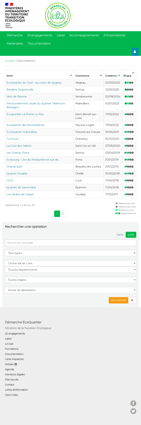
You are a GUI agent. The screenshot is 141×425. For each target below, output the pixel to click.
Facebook (133, 401)
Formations (11, 349)
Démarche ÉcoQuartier (23, 322)
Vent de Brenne (17, 96)
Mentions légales (15, 374)
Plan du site (11, 379)
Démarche (14, 35)
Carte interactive (14, 359)
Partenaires (15, 43)
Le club (9, 343)
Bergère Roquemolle (20, 89)
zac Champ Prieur (18, 152)
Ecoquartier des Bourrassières (25, 125)
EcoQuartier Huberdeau (22, 132)
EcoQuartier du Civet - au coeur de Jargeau (34, 82)
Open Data (11, 395)
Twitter (133, 408)
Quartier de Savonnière (21, 187)
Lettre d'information (16, 389)
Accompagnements (84, 35)
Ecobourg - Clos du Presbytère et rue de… (33, 159)
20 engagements (39, 35)
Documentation (39, 43)
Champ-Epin (14, 166)
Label (61, 35)
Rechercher (118, 300)
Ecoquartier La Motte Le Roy (25, 114)
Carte (120, 234)
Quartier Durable (17, 173)
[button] (132, 300)
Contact (9, 384)
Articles (9, 364)
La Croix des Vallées (19, 145)
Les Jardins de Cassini (20, 194)
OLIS (10, 180)
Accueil (9, 60)
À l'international (114, 35)
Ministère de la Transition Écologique (28, 328)
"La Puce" (13, 139)
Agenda (9, 369)
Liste (131, 234)
